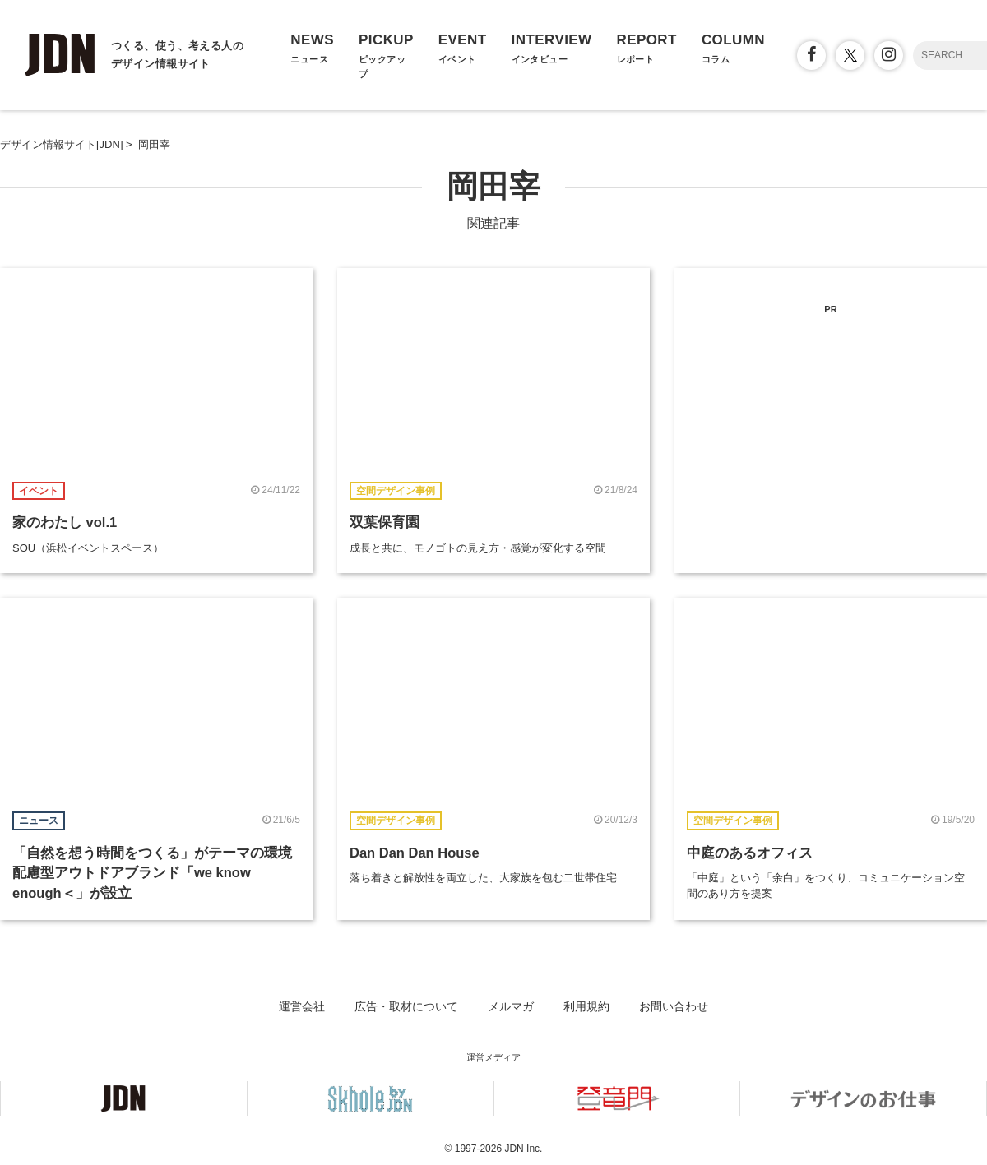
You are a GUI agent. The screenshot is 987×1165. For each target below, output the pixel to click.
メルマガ (511, 1006)
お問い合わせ (673, 1006)
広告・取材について (406, 1006)
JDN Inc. (523, 1148)
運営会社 (302, 1006)
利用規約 (586, 1006)
